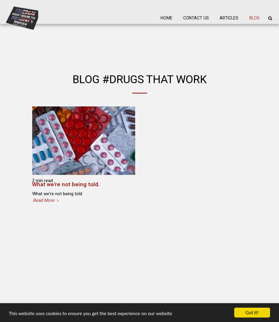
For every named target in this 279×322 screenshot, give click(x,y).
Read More (46, 200)
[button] (270, 18)
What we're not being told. (66, 184)
